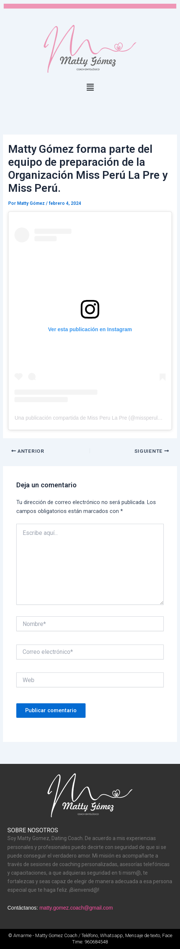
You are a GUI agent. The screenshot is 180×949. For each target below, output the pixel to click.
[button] (90, 87)
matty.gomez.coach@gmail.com (76, 908)
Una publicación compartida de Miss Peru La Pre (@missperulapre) (92, 418)
